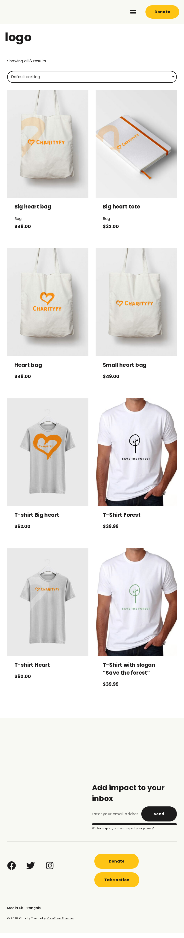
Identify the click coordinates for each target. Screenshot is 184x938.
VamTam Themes (60, 923)
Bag (18, 223)
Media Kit (15, 912)
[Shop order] (92, 82)
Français (33, 912)
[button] (133, 12)
